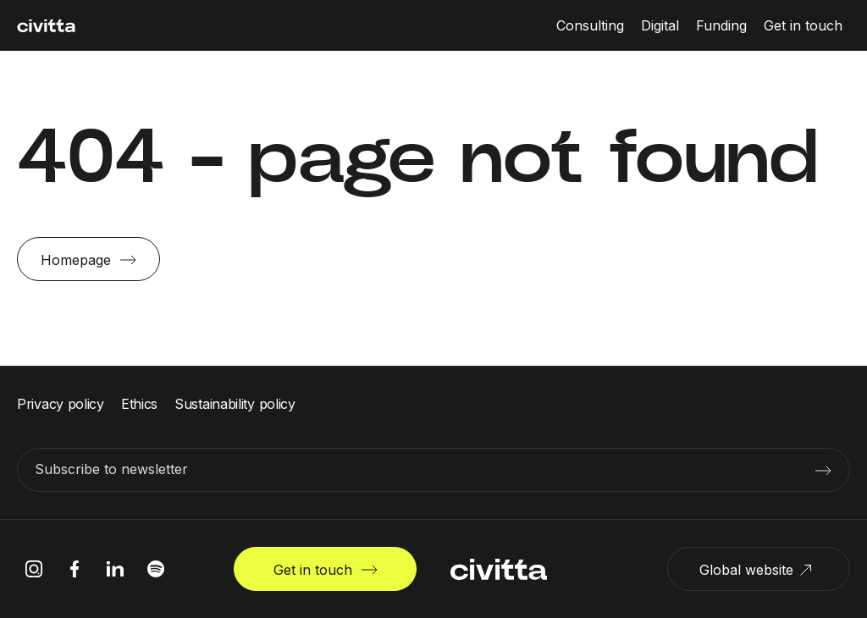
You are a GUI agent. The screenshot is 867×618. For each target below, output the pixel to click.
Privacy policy (60, 403)
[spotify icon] (156, 569)
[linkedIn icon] (115, 569)
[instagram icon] (34, 569)
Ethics (139, 403)
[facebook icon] (74, 569)
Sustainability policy (234, 403)
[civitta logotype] (46, 25)
